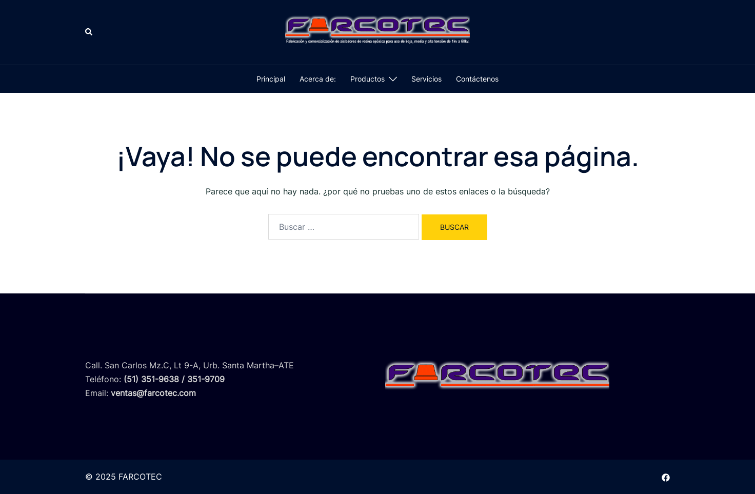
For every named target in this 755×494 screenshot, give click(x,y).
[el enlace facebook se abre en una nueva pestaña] (666, 476)
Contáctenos (477, 78)
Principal (270, 78)
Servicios (426, 78)
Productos (367, 78)
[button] (89, 32)
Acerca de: (318, 78)
